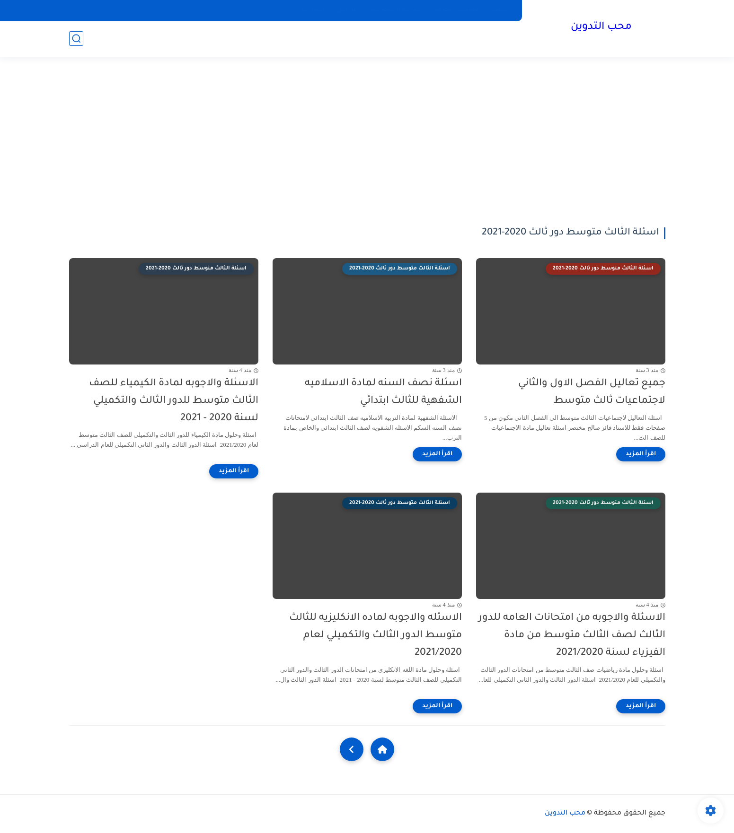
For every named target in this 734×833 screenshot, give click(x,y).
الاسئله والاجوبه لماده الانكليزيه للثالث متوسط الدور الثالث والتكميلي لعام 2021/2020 (375, 636)
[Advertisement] (367, 142)
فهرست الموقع (456, 10)
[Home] (382, 749)
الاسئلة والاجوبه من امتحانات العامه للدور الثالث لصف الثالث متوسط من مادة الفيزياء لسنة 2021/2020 (571, 636)
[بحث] (76, 38)
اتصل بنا (312, 10)
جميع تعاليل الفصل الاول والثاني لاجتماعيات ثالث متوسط (591, 392)
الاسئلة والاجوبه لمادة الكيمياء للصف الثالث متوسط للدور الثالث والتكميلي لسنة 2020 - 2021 (173, 401)
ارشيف (501, 10)
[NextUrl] (351, 749)
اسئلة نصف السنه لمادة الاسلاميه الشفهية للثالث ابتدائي (383, 392)
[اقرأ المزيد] (640, 454)
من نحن (346, 10)
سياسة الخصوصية (396, 10)
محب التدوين (601, 27)
